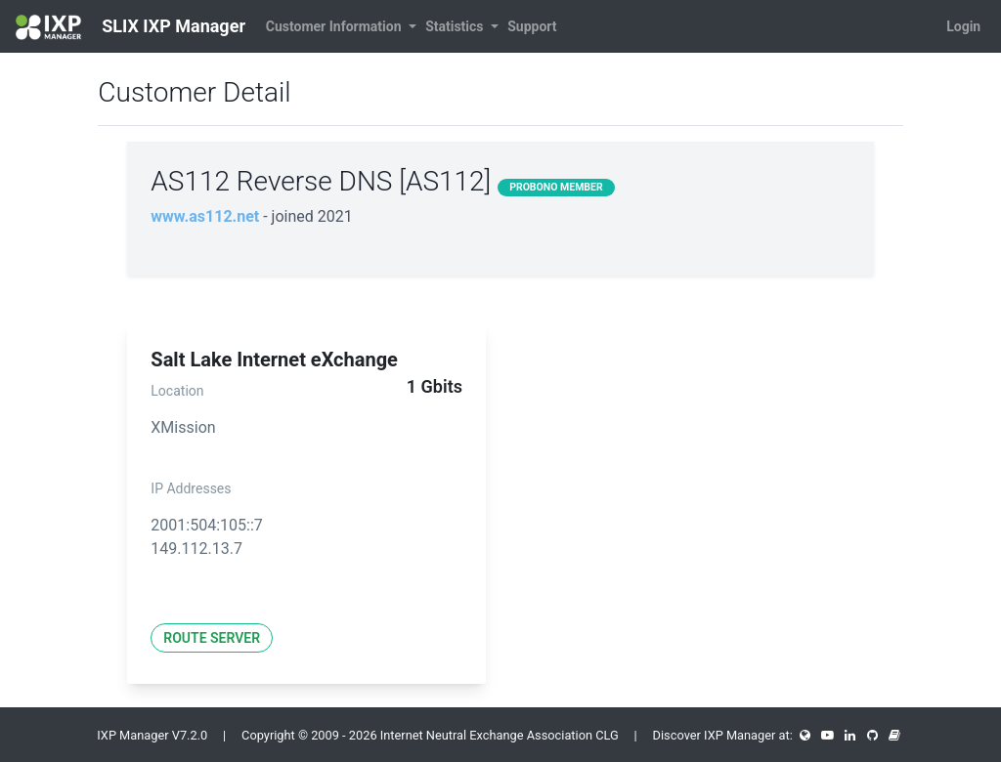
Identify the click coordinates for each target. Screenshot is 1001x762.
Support (531, 26)
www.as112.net (205, 216)
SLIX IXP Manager (130, 27)
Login (963, 26)
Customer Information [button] (335, 26)
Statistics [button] (456, 26)
